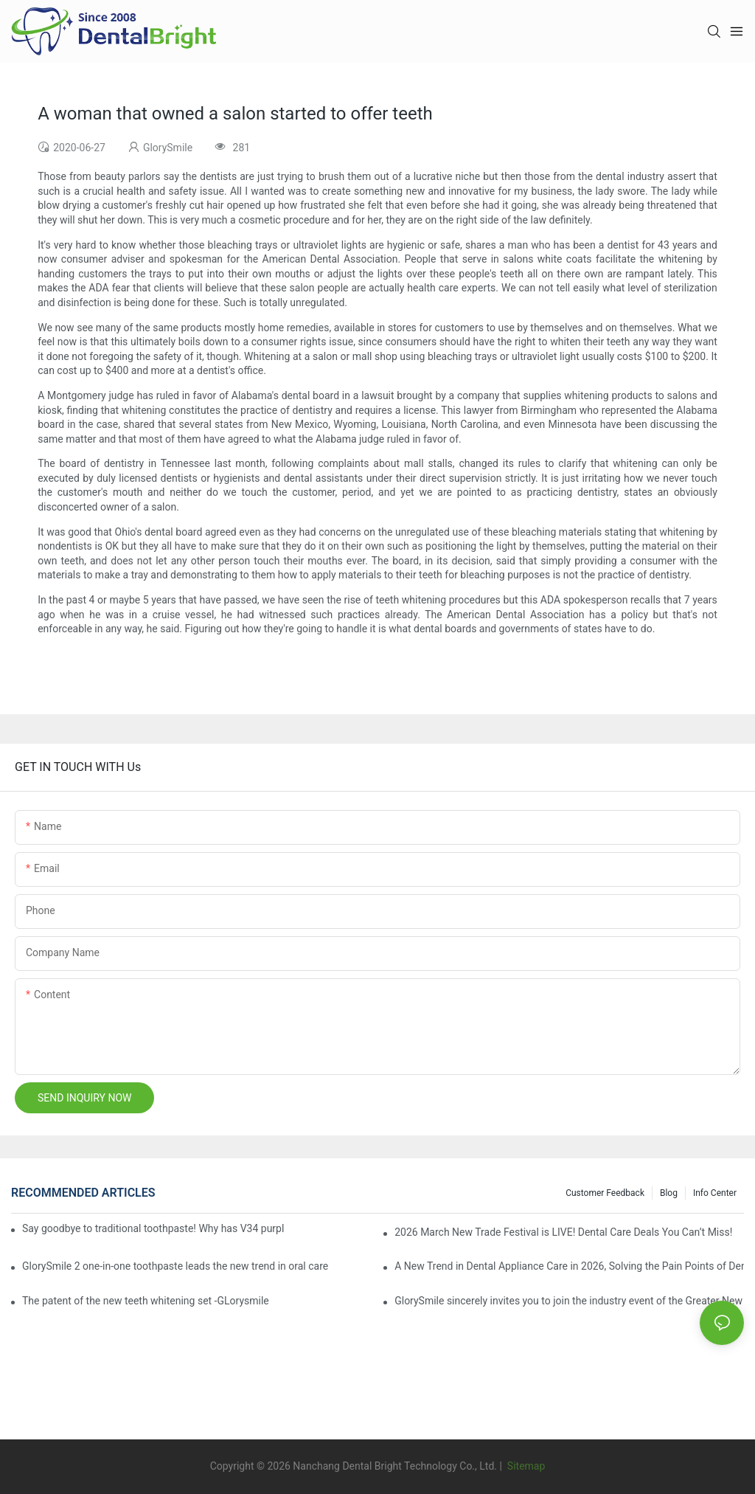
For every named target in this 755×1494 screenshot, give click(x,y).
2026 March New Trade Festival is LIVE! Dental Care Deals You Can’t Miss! (563, 1232)
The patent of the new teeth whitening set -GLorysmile (145, 1301)
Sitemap (524, 1466)
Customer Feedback (605, 1193)
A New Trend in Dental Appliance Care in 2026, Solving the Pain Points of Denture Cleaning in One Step (569, 1266)
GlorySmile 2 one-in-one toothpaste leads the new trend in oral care (175, 1266)
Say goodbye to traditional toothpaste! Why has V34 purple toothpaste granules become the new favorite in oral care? (153, 1228)
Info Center (715, 1193)
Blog (669, 1193)
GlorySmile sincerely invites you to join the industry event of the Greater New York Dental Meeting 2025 (569, 1301)
